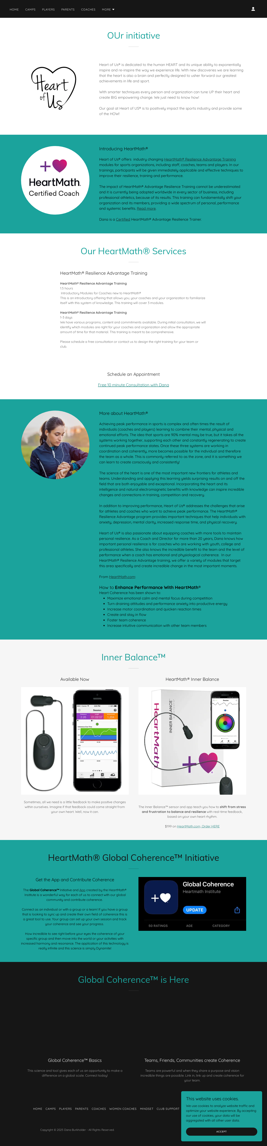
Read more (146, 208)
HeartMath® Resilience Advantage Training (200, 159)
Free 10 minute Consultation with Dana (133, 384)
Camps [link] (30, 9)
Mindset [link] (147, 1109)
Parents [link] (68, 9)
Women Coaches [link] (123, 1109)
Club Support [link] (168, 1109)
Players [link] (48, 9)
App (82, 890)
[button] (108, 9)
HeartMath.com (122, 576)
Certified (123, 219)
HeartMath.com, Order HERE (198, 826)
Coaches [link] (88, 9)
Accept (221, 1131)
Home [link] (14, 9)
